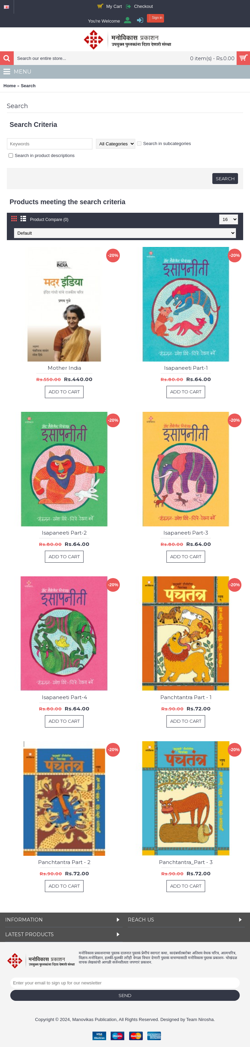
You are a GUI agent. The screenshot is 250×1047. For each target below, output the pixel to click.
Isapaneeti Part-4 (64, 697)
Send (125, 995)
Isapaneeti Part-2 (64, 532)
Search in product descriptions (42, 155)
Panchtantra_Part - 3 (186, 862)
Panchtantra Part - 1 (186, 697)
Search (28, 85)
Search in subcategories (164, 143)
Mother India (64, 368)
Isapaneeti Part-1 (186, 368)
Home (9, 85)
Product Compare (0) (49, 219)
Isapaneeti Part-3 (185, 532)
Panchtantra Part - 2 (64, 862)
